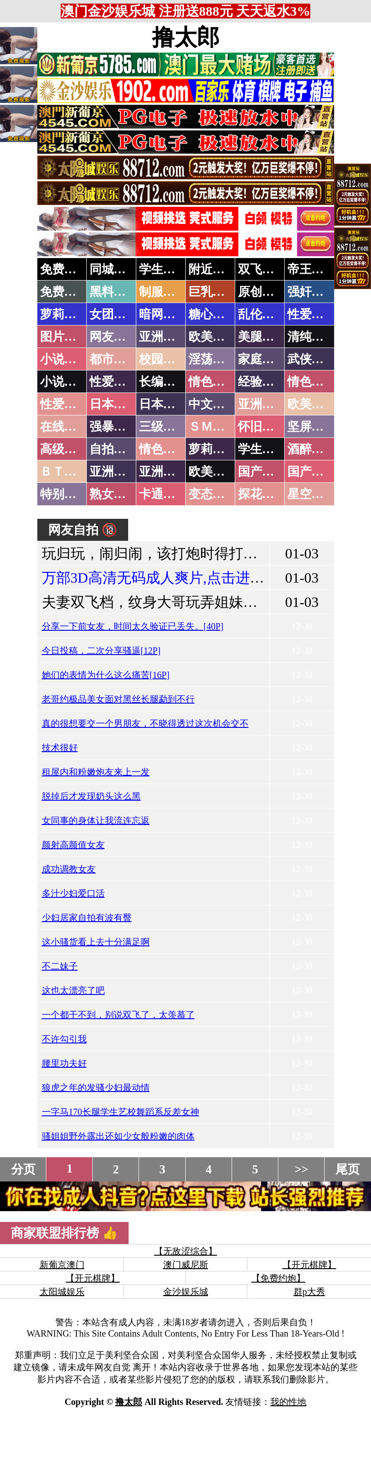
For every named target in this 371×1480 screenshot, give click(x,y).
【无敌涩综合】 (185, 1251)
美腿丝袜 (262, 336)
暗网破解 (163, 314)
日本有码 (163, 404)
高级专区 (64, 449)
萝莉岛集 (64, 314)
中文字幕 (212, 404)
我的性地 (288, 1402)
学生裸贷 (262, 449)
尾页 (347, 1169)
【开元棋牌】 (309, 1265)
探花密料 (262, 494)
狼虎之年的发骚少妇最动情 (96, 1087)
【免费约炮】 (278, 1278)
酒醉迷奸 (311, 449)
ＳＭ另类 (212, 426)
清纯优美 (311, 336)
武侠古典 (311, 359)
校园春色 (163, 359)
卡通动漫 (163, 494)
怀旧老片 (262, 426)
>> (301, 1169)
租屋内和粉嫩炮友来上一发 (96, 772)
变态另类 (212, 494)
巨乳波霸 (212, 292)
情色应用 (311, 381)
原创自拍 (262, 292)
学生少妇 (163, 269)
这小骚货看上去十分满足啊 (96, 942)
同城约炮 (113, 269)
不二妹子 (60, 966)
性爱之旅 (64, 404)
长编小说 (163, 381)
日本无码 (113, 404)
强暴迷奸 (113, 426)
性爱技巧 (113, 381)
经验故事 (262, 381)
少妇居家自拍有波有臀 (87, 918)
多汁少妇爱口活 (73, 893)
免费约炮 (64, 269)
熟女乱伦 (113, 494)
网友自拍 (113, 336)
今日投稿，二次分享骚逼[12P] (101, 650)
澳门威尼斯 (185, 1265)
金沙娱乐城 (185, 1292)
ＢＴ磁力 (64, 471)
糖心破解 (212, 314)
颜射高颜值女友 (73, 845)
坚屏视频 (311, 426)
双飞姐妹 (262, 269)
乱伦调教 (262, 314)
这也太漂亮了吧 (73, 990)
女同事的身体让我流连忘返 (96, 820)
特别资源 (64, 494)
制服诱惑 (163, 292)
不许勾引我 (64, 1039)
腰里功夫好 (64, 1063)
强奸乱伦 (311, 292)
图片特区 (64, 336)
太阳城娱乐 (62, 1292)
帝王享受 (311, 269)
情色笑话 (212, 381)
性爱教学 (311, 314)
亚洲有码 (163, 471)
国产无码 (262, 471)
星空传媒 (311, 494)
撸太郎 (185, 37)
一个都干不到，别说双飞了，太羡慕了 (118, 1015)
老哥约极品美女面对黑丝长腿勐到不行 (118, 699)
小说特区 (64, 359)
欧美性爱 (311, 404)
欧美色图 (212, 336)
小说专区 (64, 381)
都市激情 (113, 359)
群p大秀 (309, 1292)
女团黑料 (113, 314)
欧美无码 (212, 471)
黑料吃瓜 (113, 292)
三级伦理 (163, 426)
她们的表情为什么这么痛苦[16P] (106, 675)
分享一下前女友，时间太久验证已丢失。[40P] (132, 626)
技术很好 (60, 748)
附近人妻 (212, 269)
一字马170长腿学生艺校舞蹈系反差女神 (120, 1112)
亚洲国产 (262, 404)
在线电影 (64, 426)
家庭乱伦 (262, 359)
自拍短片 (113, 449)
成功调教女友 (69, 869)
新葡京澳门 (62, 1265)
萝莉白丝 (212, 449)
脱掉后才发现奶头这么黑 (91, 796)
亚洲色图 (163, 336)
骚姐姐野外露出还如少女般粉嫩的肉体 (118, 1136)
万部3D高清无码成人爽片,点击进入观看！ (175, 578)
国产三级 (311, 471)
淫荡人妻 (212, 359)
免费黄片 (64, 292)
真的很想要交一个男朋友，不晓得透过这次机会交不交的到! (160, 723)
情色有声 (163, 449)
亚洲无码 (113, 471)
